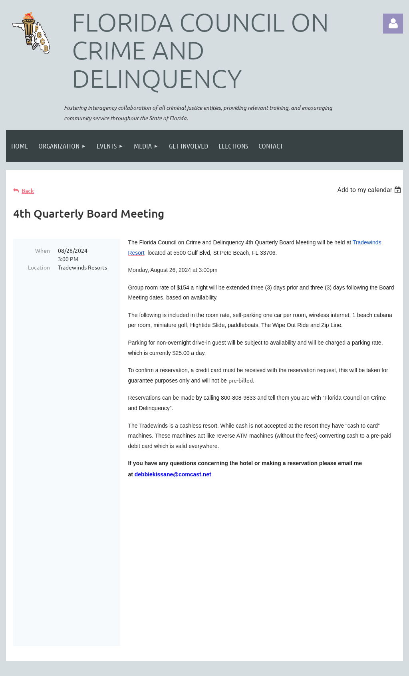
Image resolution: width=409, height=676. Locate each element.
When (42, 250)
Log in (393, 24)
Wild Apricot (307, 666)
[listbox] (370, 190)
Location (39, 267)
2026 (48, 566)
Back (28, 190)
